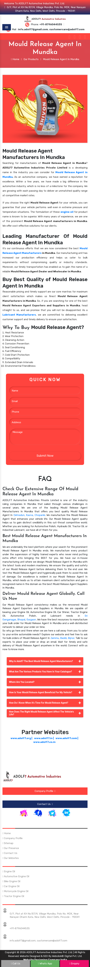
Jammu (54, 638)
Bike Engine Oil (11, 878)
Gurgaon (31, 619)
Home (15, 59)
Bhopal (21, 619)
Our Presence (10, 845)
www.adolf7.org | (21, 738)
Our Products (31, 59)
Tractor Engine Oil (13, 893)
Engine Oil (8, 868)
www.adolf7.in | (44, 738)
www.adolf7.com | (67, 738)
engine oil (67, 211)
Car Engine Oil (10, 883)
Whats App (45, 963)
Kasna (29, 515)
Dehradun (19, 515)
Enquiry (74, 963)
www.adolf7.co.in (44, 742)
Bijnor (71, 638)
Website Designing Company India (45, 956)
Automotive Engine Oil (15, 873)
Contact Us (45, 803)
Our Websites (10, 855)
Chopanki (40, 515)
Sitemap (7, 840)
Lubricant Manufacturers (19, 314)
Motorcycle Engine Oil (15, 888)
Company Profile (45, 791)
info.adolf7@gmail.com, (23, 937)
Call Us (15, 963)
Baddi (63, 638)
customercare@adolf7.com (52, 937)
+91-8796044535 (20, 925)
